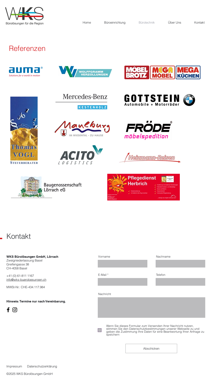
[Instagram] (15, 310)
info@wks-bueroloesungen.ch (26, 280)
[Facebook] (8, 310)
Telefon (160, 274)
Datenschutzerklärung (42, 366)
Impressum (14, 366)
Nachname (163, 256)
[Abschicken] (151, 348)
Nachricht (104, 294)
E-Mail (102, 274)
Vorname (104, 256)
